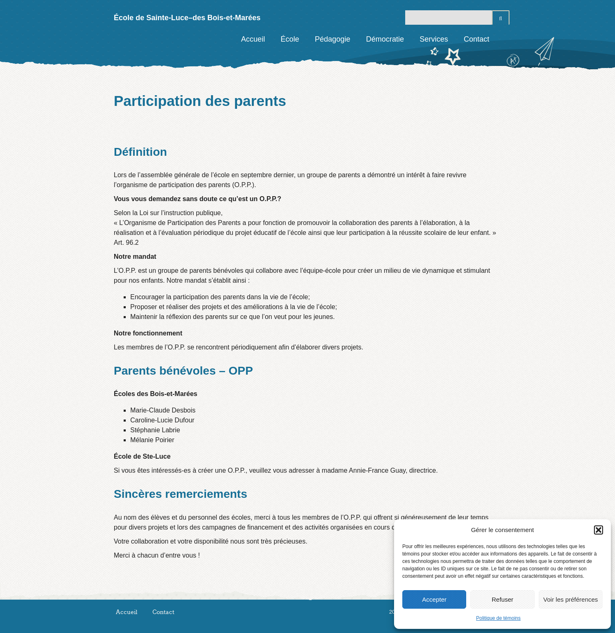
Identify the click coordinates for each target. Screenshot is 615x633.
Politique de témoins (498, 618)
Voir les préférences (570, 599)
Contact (476, 39)
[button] (598, 530)
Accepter (434, 599)
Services (434, 39)
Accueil (253, 39)
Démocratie (385, 39)
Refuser (503, 599)
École (290, 39)
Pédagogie (332, 39)
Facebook (503, 39)
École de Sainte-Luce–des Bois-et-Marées (187, 18)
